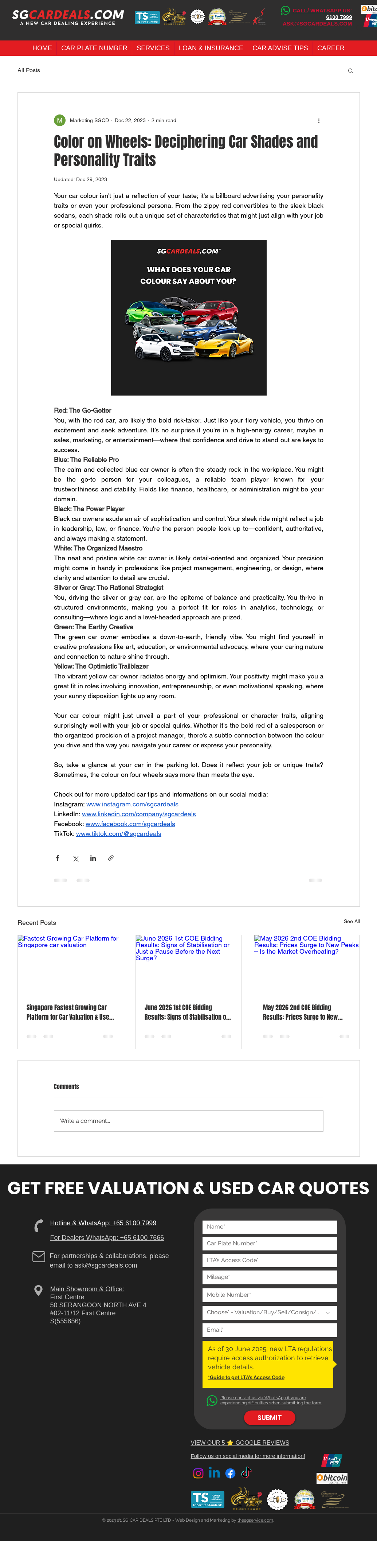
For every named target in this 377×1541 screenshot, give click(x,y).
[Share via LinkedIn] (93, 858)
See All (352, 921)
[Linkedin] (214, 1473)
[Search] (359, 28)
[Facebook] (230, 1473)
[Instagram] (198, 1473)
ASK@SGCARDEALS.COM (317, 23)
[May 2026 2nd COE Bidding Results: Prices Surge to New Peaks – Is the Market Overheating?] (307, 964)
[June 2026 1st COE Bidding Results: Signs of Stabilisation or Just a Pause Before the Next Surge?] (188, 964)
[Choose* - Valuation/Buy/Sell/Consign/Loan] (270, 1313)
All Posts (28, 70)
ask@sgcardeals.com (106, 1265)
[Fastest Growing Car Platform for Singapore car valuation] (70, 964)
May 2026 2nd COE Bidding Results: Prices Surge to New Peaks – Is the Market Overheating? (300, 1012)
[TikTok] (246, 1473)
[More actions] (319, 120)
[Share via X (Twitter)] (75, 858)
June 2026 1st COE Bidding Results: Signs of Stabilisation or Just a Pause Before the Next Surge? (186, 1012)
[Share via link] (110, 858)
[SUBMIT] (269, 1417)
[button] (94, 48)
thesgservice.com (255, 1520)
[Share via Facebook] (57, 858)
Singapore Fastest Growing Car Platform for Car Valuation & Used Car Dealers (70, 1012)
